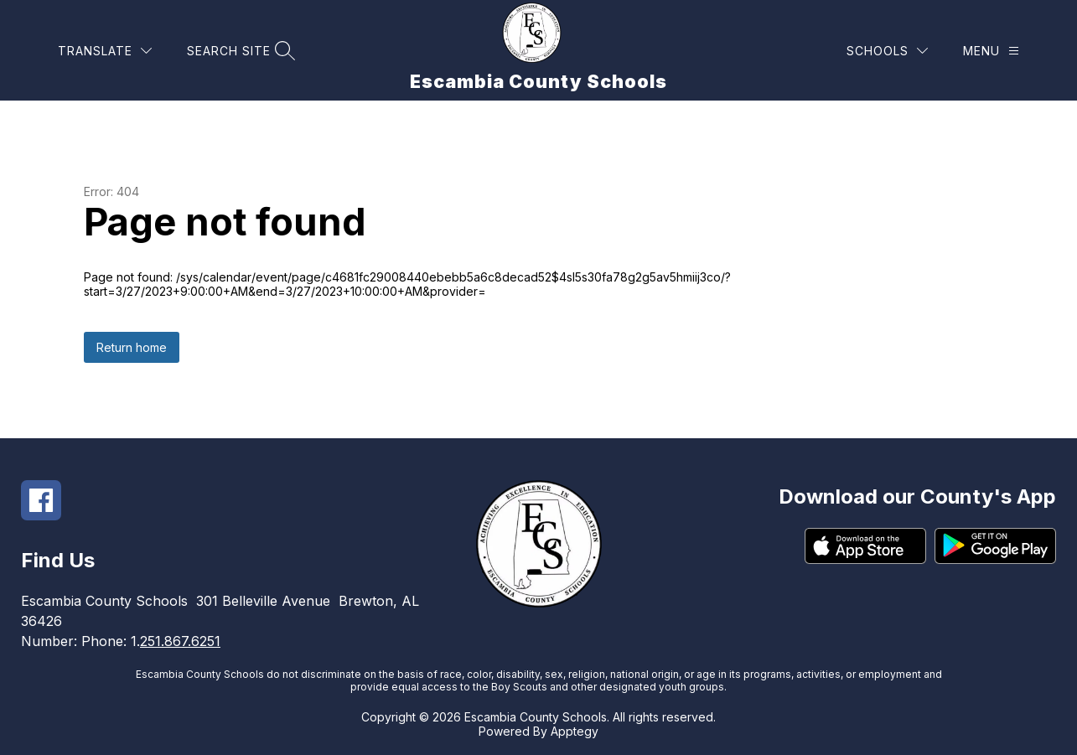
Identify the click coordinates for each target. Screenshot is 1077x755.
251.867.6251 (180, 641)
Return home (131, 347)
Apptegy (574, 731)
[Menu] (991, 50)
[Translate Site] (105, 50)
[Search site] (239, 50)
